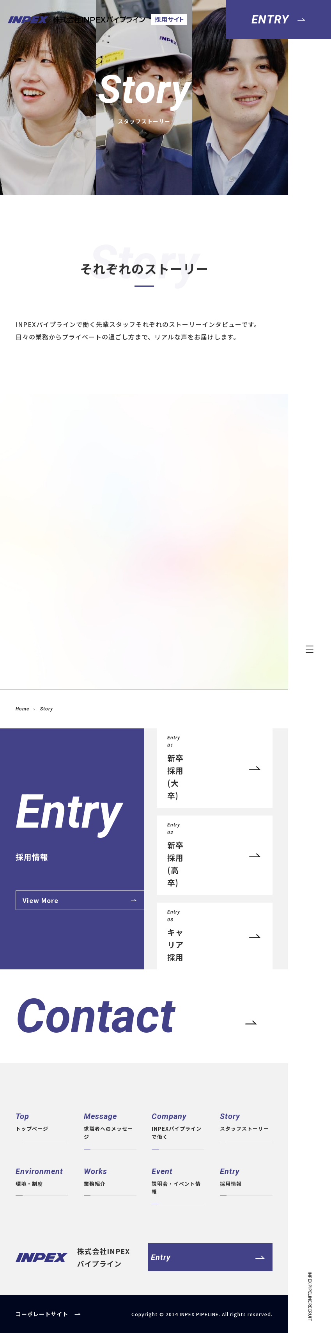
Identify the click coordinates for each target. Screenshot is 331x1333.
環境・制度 (42, 1176)
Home (22, 709)
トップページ (42, 1121)
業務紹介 (110, 1176)
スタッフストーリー (246, 1121)
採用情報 (246, 1176)
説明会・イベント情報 (178, 1180)
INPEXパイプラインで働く (178, 1125)
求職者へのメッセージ (110, 1125)
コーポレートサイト (42, 1314)
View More (40, 900)
